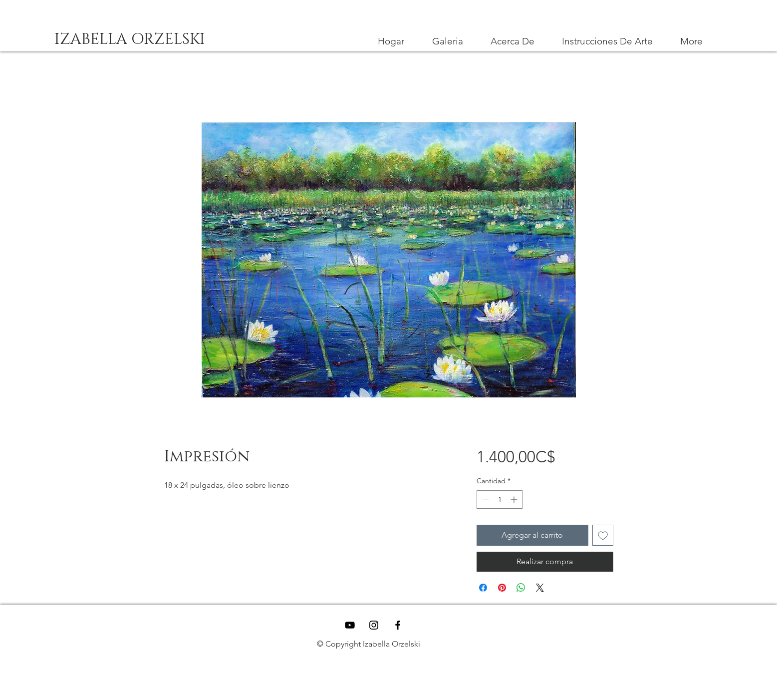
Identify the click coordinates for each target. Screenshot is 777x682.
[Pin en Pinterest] (502, 588)
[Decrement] (484, 499)
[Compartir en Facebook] (483, 588)
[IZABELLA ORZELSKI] (130, 39)
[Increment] (515, 499)
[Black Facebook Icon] (398, 625)
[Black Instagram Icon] (374, 625)
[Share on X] (540, 588)
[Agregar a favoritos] (602, 535)
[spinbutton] (500, 499)
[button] (607, 41)
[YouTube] (350, 625)
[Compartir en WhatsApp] (521, 588)
